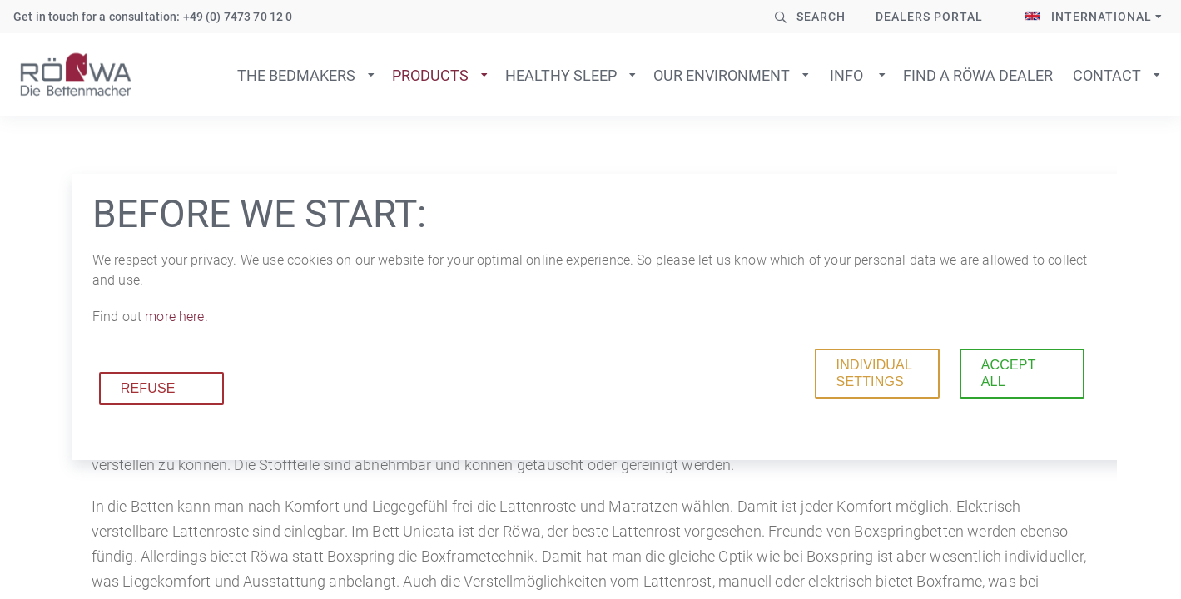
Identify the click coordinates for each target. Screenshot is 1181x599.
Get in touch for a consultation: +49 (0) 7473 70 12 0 (152, 16)
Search (821, 16)
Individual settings (873, 373)
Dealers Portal (929, 16)
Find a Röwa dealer (978, 75)
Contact (1107, 75)
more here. (176, 316)
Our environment (721, 75)
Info (846, 75)
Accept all (1008, 373)
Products (430, 75)
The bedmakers (296, 75)
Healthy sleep (561, 75)
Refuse (148, 388)
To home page (75, 74)
